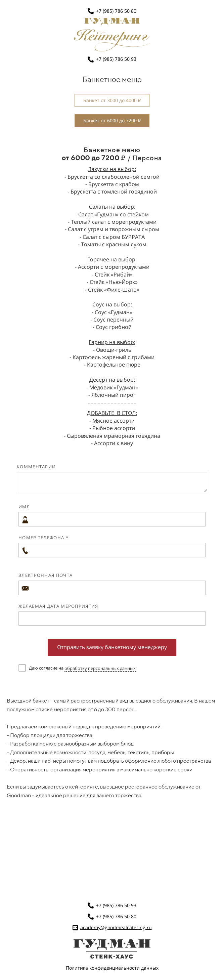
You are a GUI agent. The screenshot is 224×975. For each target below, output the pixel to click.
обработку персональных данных (100, 668)
